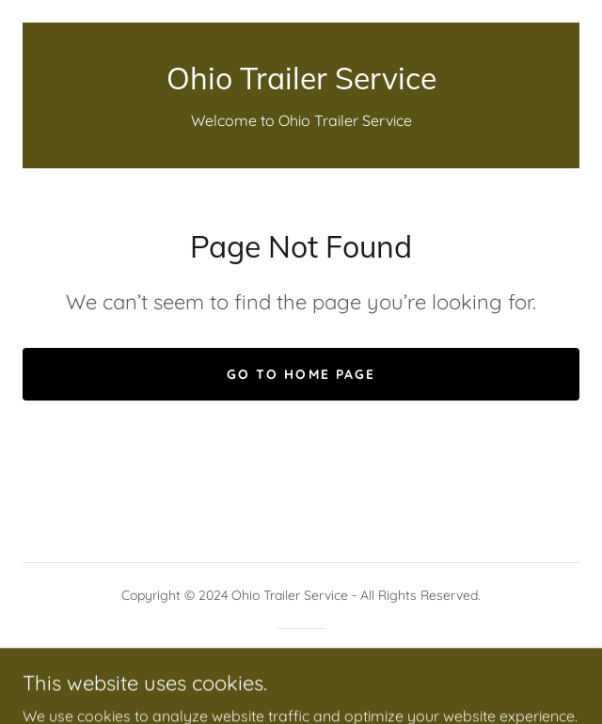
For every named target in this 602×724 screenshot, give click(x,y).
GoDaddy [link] (338, 661)
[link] (301, 78)
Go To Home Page (300, 374)
